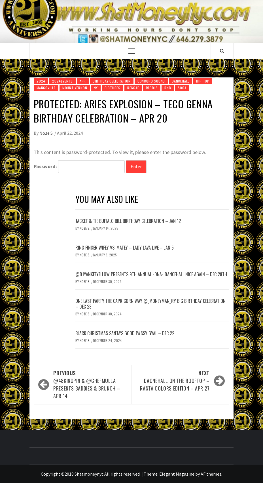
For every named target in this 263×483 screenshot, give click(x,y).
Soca (182, 87)
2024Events (62, 81)
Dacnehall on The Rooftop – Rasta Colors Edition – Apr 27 (173, 380)
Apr (83, 81)
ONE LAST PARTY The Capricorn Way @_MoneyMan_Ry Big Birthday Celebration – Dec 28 (150, 304)
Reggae (133, 87)
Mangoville (46, 87)
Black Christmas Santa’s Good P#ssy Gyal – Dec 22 (124, 333)
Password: (79, 166)
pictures (112, 87)
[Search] (222, 50)
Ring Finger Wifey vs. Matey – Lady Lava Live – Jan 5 (124, 247)
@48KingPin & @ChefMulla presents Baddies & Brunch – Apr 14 (89, 384)
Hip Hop (202, 81)
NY (96, 87)
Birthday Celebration (112, 81)
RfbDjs (152, 87)
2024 (41, 81)
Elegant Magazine (176, 474)
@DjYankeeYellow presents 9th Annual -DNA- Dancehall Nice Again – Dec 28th (151, 274)
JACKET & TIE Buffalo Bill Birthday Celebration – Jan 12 (128, 221)
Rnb (167, 87)
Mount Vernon (74, 87)
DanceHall (180, 81)
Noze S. (46, 133)
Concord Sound (151, 81)
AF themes (211, 474)
